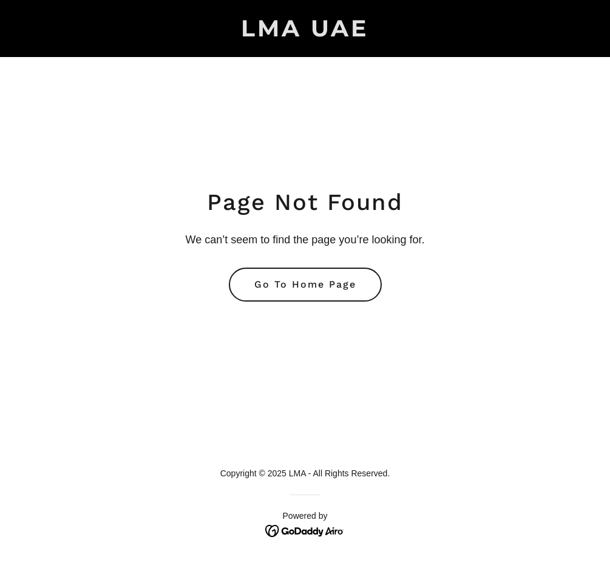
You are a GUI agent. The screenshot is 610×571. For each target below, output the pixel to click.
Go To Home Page (305, 284)
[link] (305, 33)
